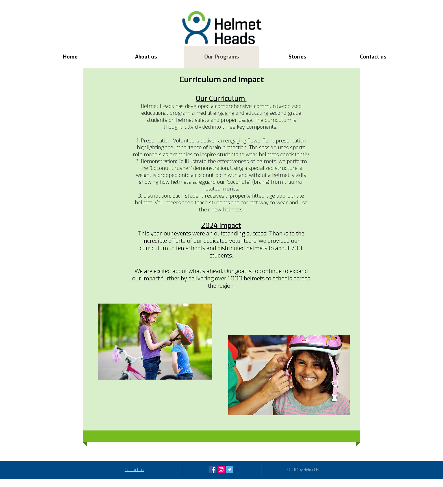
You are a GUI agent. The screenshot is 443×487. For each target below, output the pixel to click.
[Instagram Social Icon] (221, 469)
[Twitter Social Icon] (229, 469)
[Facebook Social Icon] (212, 469)
